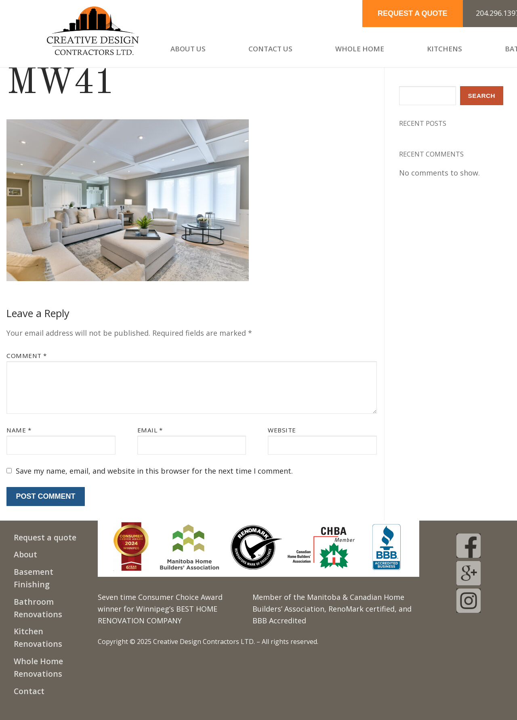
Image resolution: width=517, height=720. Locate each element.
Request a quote (45, 537)
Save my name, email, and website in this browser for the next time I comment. (154, 471)
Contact (29, 691)
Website (282, 430)
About (25, 554)
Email (150, 430)
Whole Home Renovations (38, 667)
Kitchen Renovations (38, 637)
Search (482, 95)
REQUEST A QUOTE (413, 13)
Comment (26, 356)
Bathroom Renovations (38, 608)
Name (18, 430)
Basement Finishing (33, 578)
